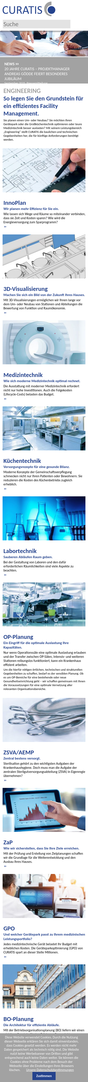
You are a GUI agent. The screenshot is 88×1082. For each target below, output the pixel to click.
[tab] (44, 213)
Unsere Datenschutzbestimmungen (50, 1070)
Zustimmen (44, 1076)
